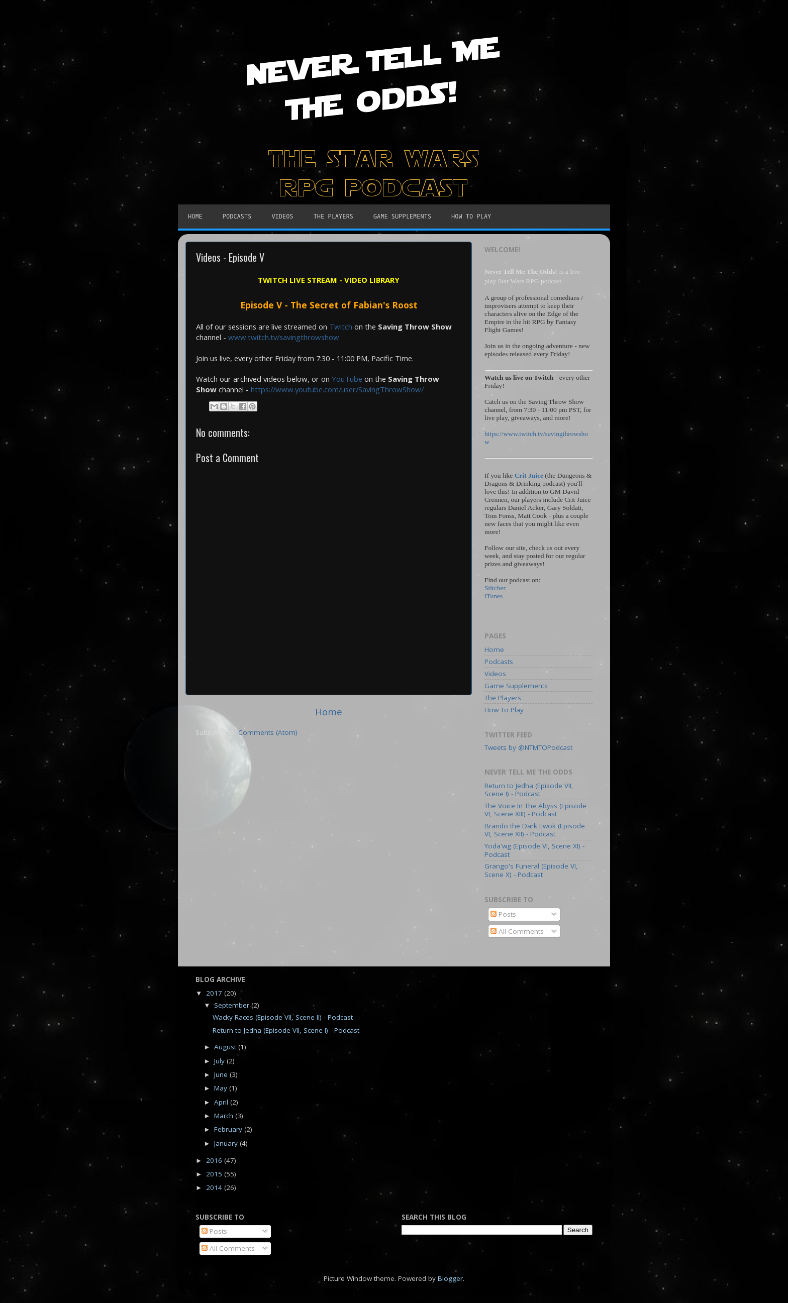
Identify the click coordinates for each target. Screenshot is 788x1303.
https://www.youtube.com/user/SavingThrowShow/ (337, 389)
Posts (503, 914)
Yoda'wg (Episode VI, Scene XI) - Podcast (534, 849)
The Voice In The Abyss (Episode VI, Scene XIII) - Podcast (535, 809)
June (222, 1074)
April (222, 1102)
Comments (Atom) (268, 732)
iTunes (493, 596)
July (220, 1060)
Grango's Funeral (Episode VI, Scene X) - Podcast (531, 870)
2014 (215, 1187)
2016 (215, 1160)
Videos (495, 673)
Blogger (450, 1278)
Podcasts (498, 661)
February (229, 1129)
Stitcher (495, 588)
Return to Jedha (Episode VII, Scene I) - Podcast (528, 789)
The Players (502, 697)
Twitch (340, 326)
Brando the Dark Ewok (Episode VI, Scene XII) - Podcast (534, 829)
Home (328, 711)
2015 (215, 1173)
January (227, 1143)
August (226, 1046)
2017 (215, 993)
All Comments (517, 931)
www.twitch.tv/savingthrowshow (283, 337)
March (224, 1115)
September (232, 1005)
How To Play (504, 709)
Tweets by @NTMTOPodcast (528, 747)
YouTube (347, 379)
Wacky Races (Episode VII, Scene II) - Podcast (283, 1017)
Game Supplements (516, 685)
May (221, 1088)
